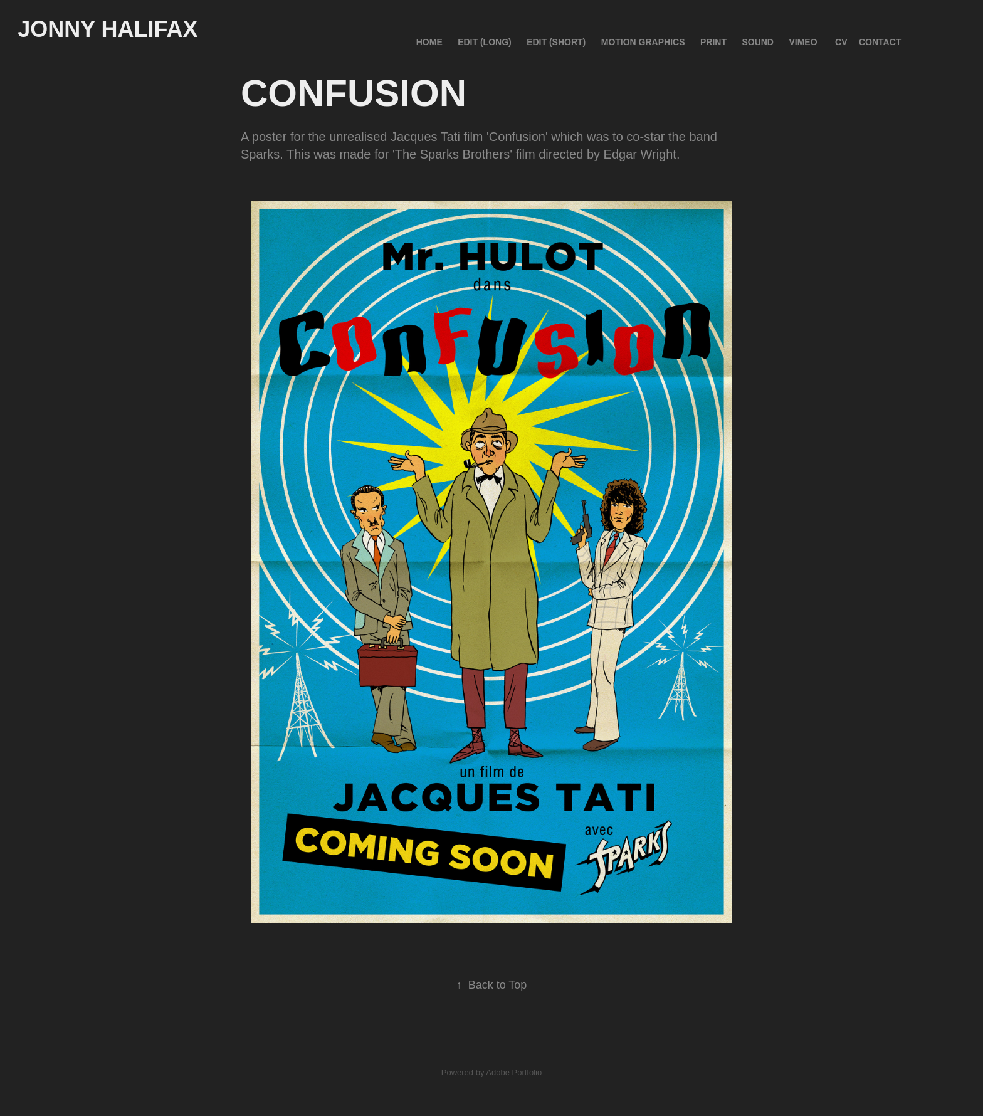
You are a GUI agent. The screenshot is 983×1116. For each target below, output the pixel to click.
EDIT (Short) (556, 42)
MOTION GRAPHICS (643, 42)
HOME (429, 42)
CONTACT (880, 42)
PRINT (713, 42)
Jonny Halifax (107, 29)
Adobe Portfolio (514, 1072)
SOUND (758, 42)
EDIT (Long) (485, 42)
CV (841, 42)
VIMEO (803, 42)
